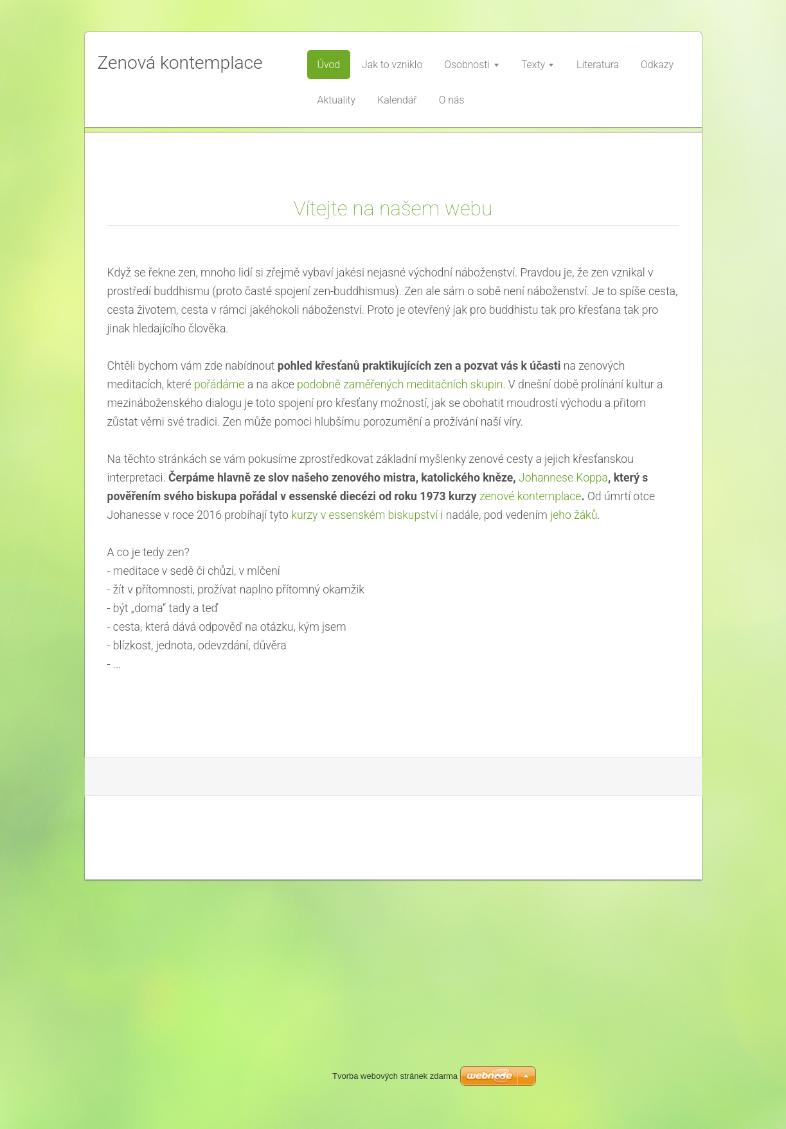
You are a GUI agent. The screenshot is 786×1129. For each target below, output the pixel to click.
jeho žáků (573, 764)
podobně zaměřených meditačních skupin (400, 634)
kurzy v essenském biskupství (364, 764)
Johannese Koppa (563, 727)
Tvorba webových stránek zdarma (395, 1076)
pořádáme (219, 634)
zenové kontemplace (530, 745)
